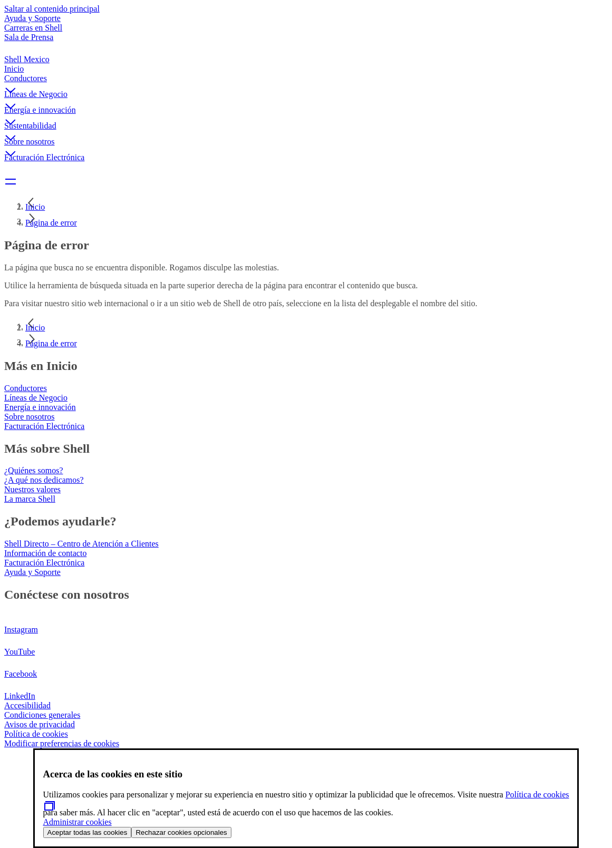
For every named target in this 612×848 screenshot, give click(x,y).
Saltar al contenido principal (52, 8)
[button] (306, 82)
